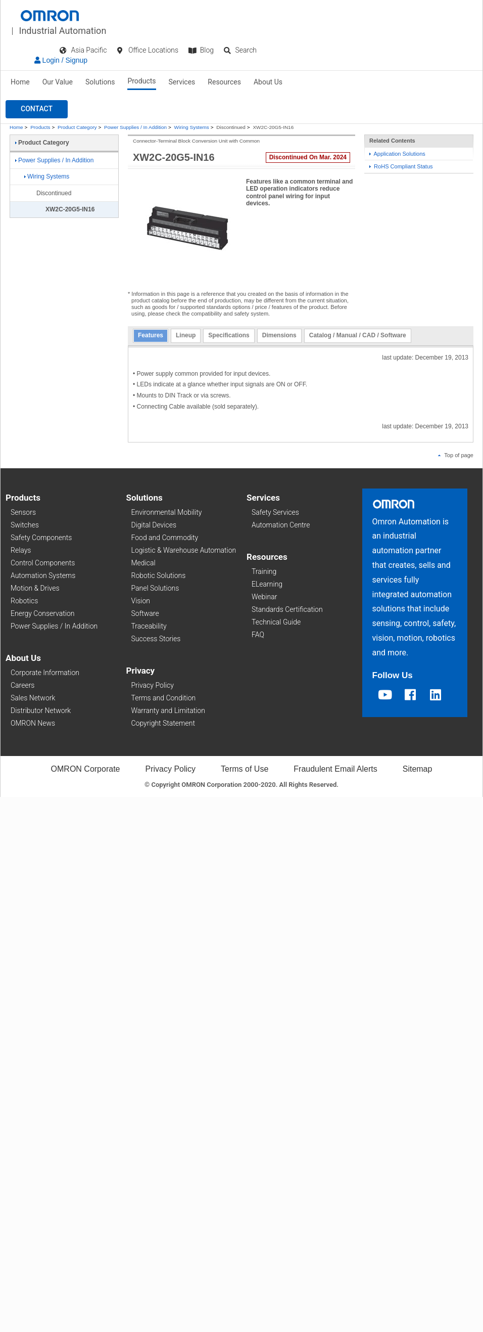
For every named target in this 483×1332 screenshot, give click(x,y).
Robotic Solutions (158, 575)
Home (20, 82)
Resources (224, 82)
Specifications (228, 335)
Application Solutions (397, 154)
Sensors (23, 512)
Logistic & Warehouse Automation (183, 550)
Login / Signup (60, 60)
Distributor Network (41, 710)
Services (182, 82)
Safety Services (275, 512)
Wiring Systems (191, 127)
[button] (37, 109)
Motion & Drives (35, 588)
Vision (141, 601)
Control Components (43, 563)
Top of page (455, 455)
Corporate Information (45, 673)
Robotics (24, 601)
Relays (21, 550)
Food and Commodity (165, 538)
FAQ (258, 635)
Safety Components (41, 538)
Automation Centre (281, 525)
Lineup (186, 335)
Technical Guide (276, 622)
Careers (22, 685)
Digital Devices (154, 525)
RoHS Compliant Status (401, 166)
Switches (25, 525)
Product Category (77, 127)
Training (264, 571)
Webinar (264, 597)
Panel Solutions (155, 588)
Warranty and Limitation (168, 710)
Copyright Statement (163, 723)
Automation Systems (43, 575)
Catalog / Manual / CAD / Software (357, 335)
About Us (268, 82)
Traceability (149, 626)
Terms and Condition (163, 698)
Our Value (57, 82)
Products (141, 81)
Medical (143, 563)
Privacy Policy (152, 685)
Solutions (100, 82)
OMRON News (33, 723)
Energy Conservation (42, 613)
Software (145, 613)
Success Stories (156, 639)
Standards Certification (287, 609)
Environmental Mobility (166, 512)
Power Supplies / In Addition (135, 127)
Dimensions (279, 335)
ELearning (267, 584)
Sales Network (33, 698)
